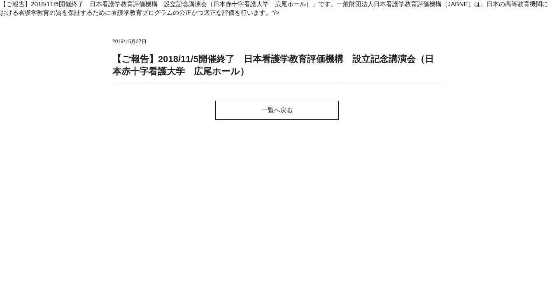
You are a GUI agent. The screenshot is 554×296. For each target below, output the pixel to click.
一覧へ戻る (277, 109)
